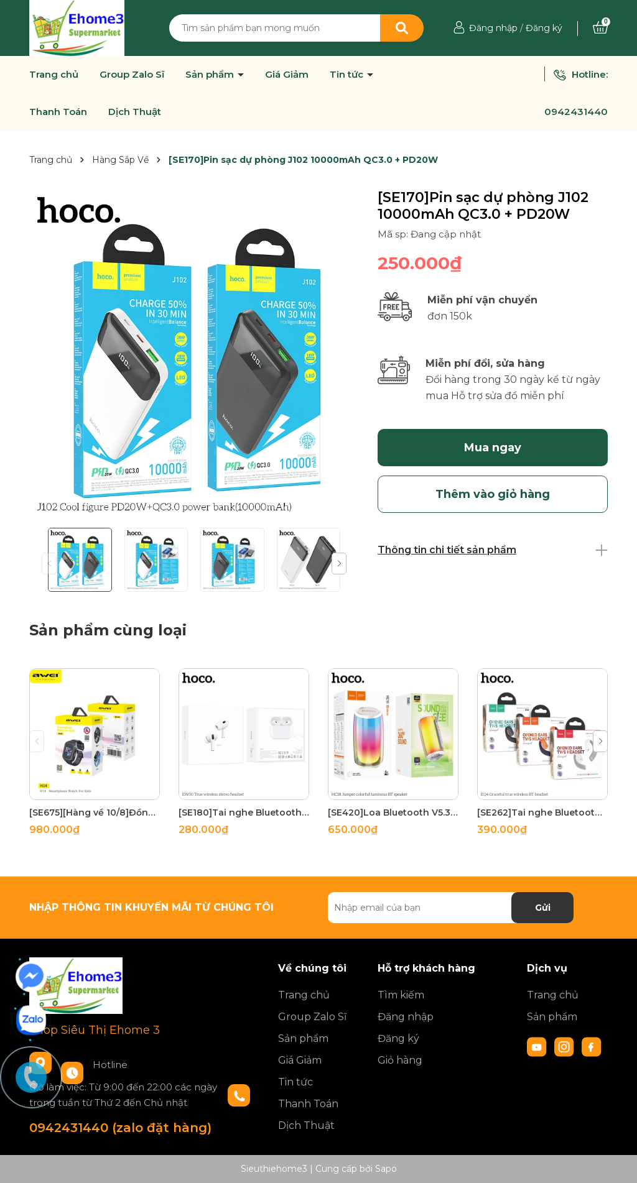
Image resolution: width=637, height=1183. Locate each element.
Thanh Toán (58, 111)
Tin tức (348, 74)
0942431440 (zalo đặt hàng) (120, 1127)
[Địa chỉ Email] (451, 907)
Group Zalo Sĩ (132, 74)
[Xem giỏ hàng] (600, 28)
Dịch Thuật (134, 111)
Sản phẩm (210, 74)
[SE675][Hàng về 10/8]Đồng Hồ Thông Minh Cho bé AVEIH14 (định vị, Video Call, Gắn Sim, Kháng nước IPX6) (94, 812)
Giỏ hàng (400, 1060)
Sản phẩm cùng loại (108, 630)
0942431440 (576, 111)
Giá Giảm (287, 74)
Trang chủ (53, 74)
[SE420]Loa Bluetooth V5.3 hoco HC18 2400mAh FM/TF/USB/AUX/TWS (393, 812)
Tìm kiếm (401, 995)
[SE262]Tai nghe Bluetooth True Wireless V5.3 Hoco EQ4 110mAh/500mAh (542, 812)
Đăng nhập (493, 28)
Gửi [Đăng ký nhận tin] (543, 907)
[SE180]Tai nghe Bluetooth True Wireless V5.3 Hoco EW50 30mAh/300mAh (244, 812)
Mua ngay (492, 447)
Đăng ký (544, 28)
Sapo (386, 1168)
